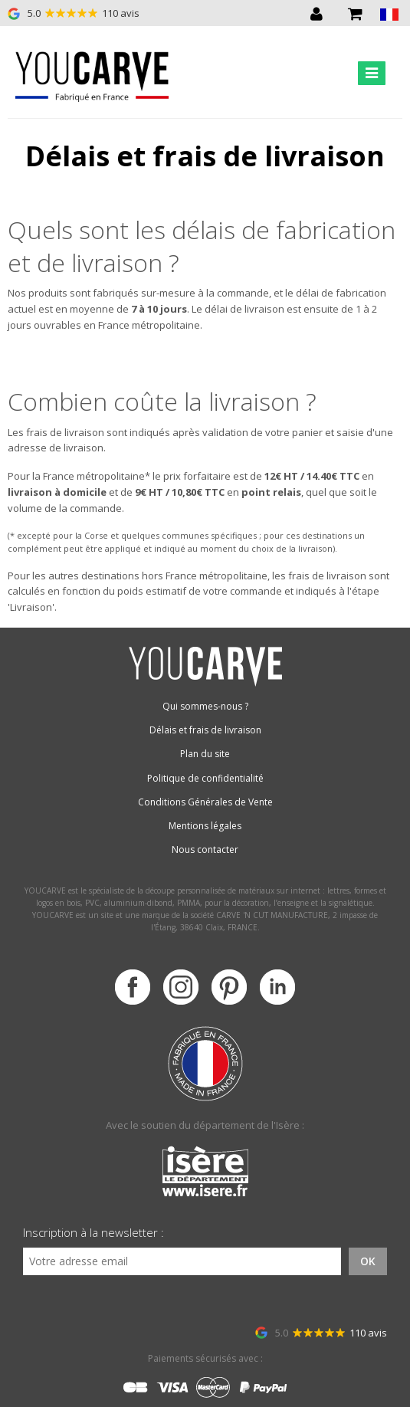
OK (368, 1261)
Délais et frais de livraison (205, 729)
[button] (389, 13)
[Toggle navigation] (371, 73)
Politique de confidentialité (205, 778)
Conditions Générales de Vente (205, 801)
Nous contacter (205, 849)
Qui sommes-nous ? (205, 706)
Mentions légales (205, 825)
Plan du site (205, 753)
